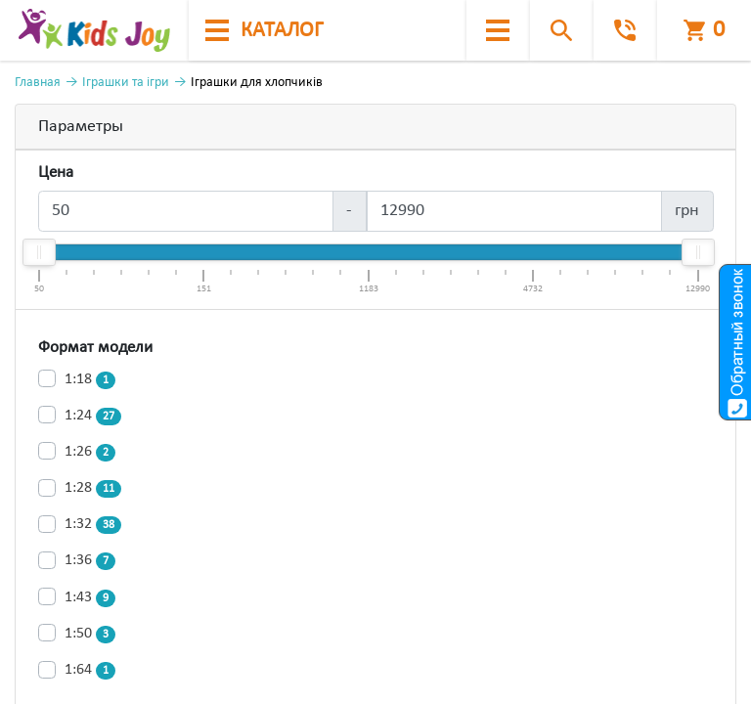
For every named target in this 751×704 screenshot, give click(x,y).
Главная (38, 82)
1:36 (90, 561)
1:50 (90, 634)
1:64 (90, 671)
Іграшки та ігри (125, 82)
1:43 (90, 598)
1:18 (90, 380)
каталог (264, 31)
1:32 (93, 525)
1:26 (90, 453)
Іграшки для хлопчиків (257, 82)
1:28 (93, 489)
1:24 (93, 416)
